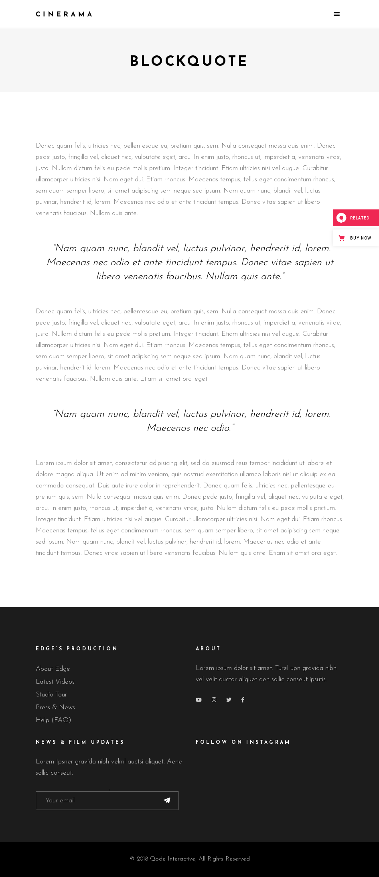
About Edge (53, 669)
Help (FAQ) (53, 720)
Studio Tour (51, 694)
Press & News (55, 707)
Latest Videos (55, 681)
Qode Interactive (172, 859)
